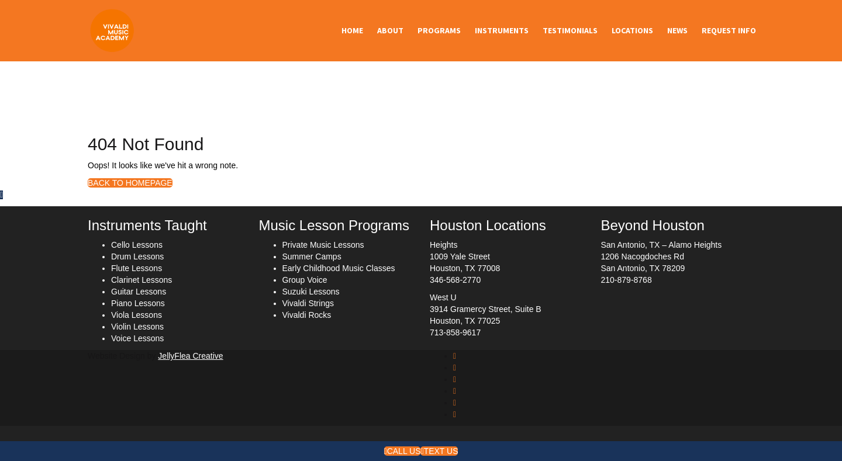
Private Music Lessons (323, 244)
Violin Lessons (137, 326)
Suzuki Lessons (311, 291)
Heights (443, 244)
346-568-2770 (455, 280)
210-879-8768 (626, 280)
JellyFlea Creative (190, 356)
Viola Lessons (136, 315)
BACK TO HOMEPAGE (130, 183)
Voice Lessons (137, 338)
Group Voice (304, 280)
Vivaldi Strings (308, 303)
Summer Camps (311, 256)
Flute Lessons (136, 268)
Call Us (402, 451)
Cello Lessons (137, 244)
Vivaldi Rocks (307, 315)
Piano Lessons (138, 303)
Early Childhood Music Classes (338, 268)
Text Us (439, 451)
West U (443, 297)
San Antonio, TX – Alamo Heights (661, 244)
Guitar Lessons (138, 291)
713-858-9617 (455, 332)
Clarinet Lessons (141, 280)
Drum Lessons (137, 256)
